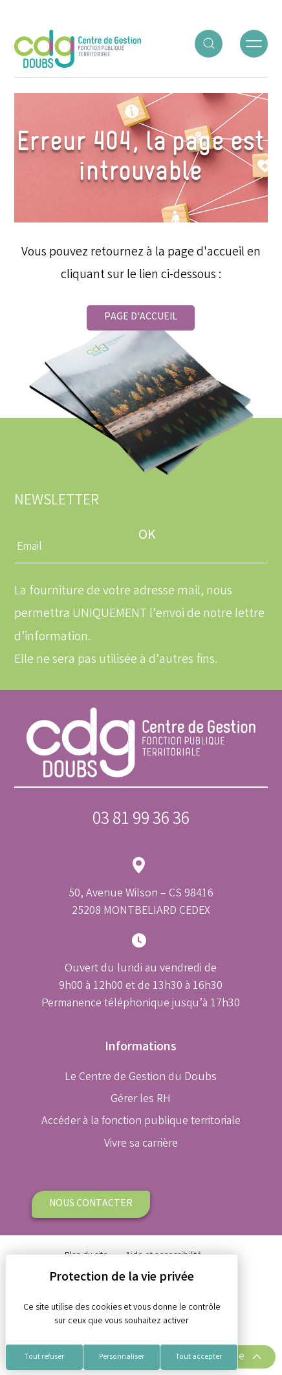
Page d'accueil (140, 317)
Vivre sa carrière (141, 1144)
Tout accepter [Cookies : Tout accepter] (198, 1357)
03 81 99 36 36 (141, 820)
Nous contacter (91, 1203)
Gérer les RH (141, 1099)
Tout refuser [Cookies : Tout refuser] (44, 1357)
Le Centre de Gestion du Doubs (141, 1077)
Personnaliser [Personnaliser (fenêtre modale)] (121, 1357)
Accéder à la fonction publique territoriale (141, 1121)
